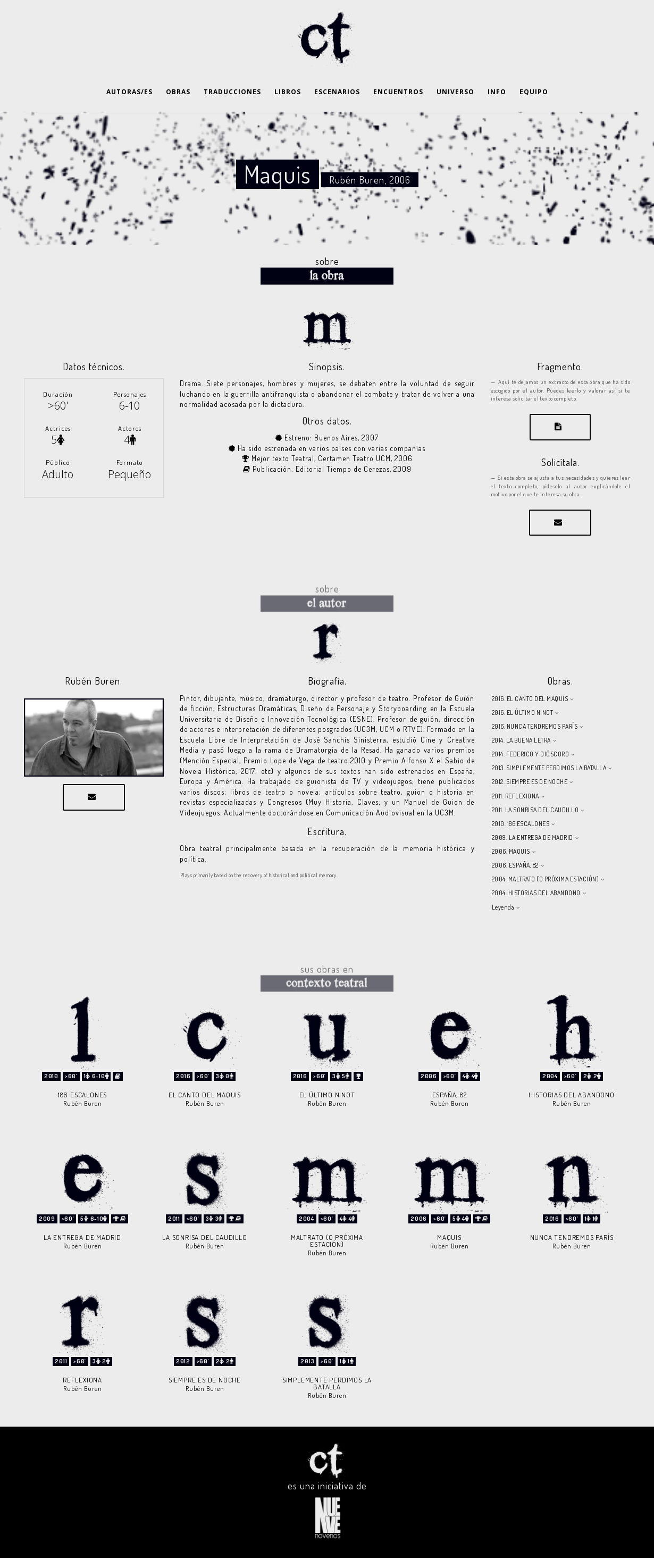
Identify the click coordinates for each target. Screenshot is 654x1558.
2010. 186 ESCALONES (521, 824)
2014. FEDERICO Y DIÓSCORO (530, 754)
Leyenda (503, 907)
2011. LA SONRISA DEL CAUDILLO (535, 810)
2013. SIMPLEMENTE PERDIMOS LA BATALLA (549, 768)
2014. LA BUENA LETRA (521, 740)
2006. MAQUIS (511, 851)
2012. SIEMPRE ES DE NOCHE (530, 782)
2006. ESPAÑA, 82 (515, 865)
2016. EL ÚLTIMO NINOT (523, 712)
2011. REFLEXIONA (515, 796)
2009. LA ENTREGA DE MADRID (532, 838)
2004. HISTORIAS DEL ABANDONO (536, 893)
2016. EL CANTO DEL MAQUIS (530, 699)
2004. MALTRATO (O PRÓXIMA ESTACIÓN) (545, 879)
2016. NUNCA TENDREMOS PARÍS (535, 726)
